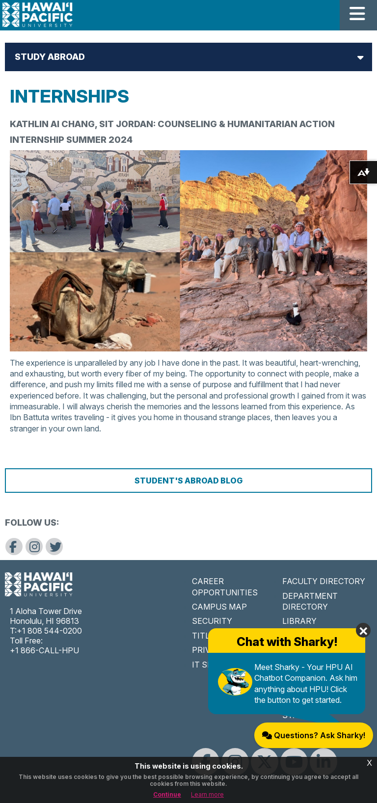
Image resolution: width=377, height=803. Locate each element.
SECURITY (212, 621)
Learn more (207, 794)
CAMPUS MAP (219, 607)
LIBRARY (299, 621)
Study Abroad (50, 57)
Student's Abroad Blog (188, 480)
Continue (167, 794)
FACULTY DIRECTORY (323, 581)
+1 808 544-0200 (49, 631)
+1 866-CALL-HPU (44, 650)
